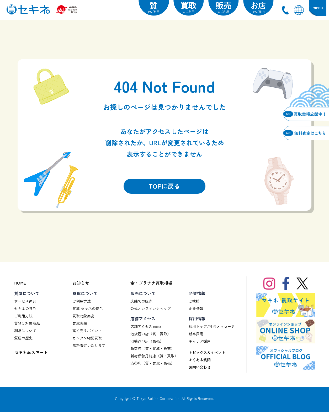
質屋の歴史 (23, 338)
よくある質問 (200, 359)
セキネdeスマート (31, 352)
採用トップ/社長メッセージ (212, 326)
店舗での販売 (141, 301)
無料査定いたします (88, 345)
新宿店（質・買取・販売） (152, 348)
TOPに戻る (164, 185)
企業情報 (196, 308)
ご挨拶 (194, 301)
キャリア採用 (200, 341)
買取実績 (79, 323)
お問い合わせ (200, 367)
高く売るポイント (87, 330)
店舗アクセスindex (145, 326)
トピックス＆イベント (207, 352)
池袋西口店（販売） (146, 341)
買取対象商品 (83, 315)
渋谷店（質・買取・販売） (152, 363)
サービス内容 (25, 301)
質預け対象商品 (27, 323)
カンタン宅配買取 (87, 338)
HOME (20, 283)
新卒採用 (196, 333)
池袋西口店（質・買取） (150, 333)
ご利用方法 (23, 315)
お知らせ (80, 283)
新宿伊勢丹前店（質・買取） (154, 355)
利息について (25, 330)
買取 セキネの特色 (87, 308)
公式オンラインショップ (150, 308)
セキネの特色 (25, 308)
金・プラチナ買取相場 (151, 283)
